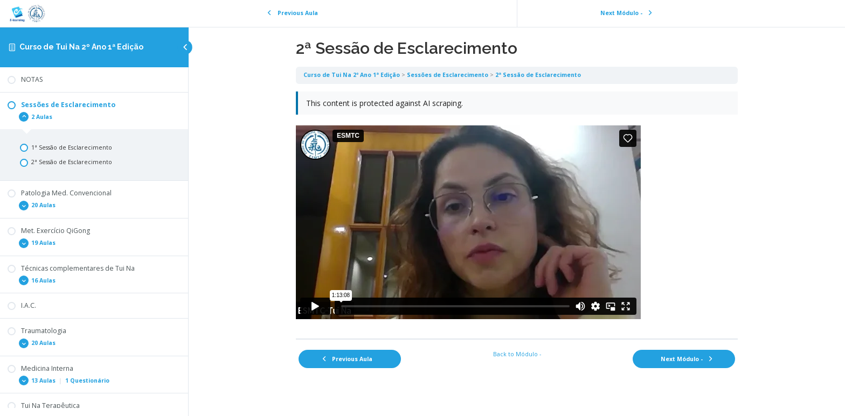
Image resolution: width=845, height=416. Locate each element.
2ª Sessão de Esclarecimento (538, 75)
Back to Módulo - (517, 354)
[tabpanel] (517, 211)
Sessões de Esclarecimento (447, 75)
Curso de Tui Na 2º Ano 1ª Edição (81, 47)
